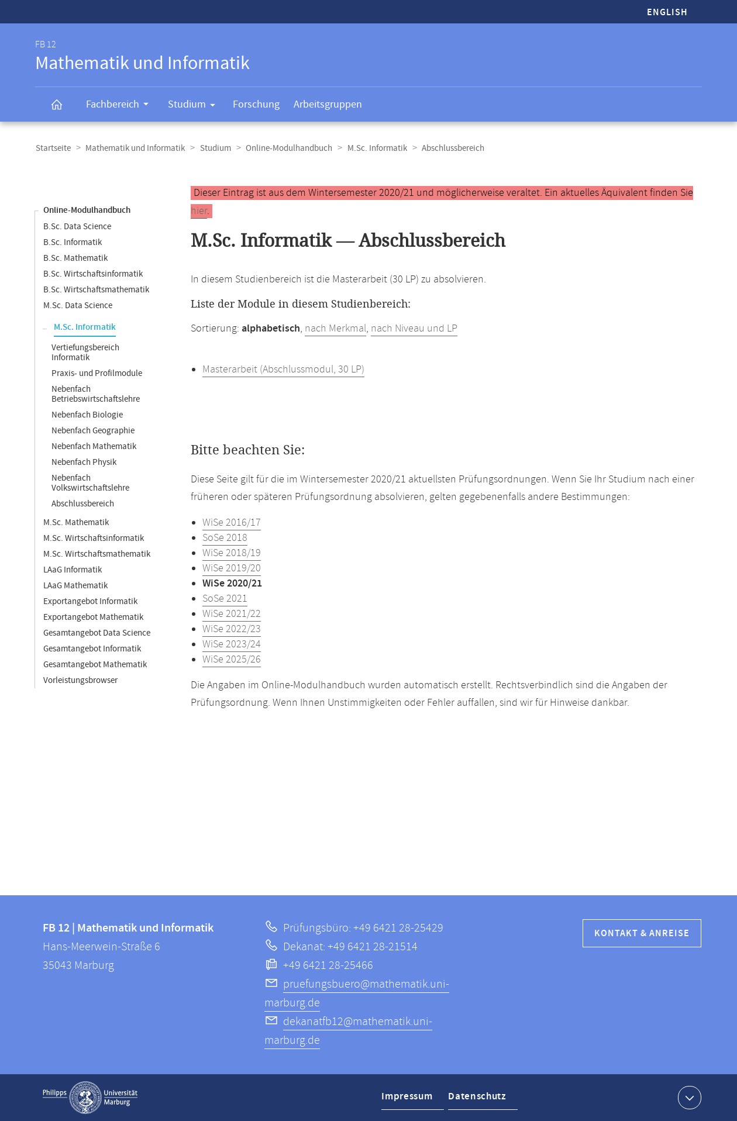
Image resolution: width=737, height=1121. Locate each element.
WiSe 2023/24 (231, 644)
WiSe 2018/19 (231, 553)
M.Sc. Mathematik (76, 522)
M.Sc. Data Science (77, 305)
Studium (195, 106)
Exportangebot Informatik (90, 601)
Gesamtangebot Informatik (92, 648)
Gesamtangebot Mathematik (95, 664)
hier (199, 211)
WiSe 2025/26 (231, 660)
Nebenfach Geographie (93, 430)
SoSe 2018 (224, 538)
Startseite (52, 148)
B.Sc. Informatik (72, 242)
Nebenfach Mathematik (93, 446)
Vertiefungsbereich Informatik (85, 352)
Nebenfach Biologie (87, 414)
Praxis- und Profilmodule (96, 373)
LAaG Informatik (72, 569)
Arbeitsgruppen (328, 104)
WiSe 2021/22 (231, 614)
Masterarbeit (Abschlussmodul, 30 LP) (283, 370)
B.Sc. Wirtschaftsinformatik (93, 274)
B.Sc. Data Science (77, 226)
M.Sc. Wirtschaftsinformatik (93, 538)
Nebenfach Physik (83, 462)
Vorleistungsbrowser (80, 680)
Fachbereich (121, 106)
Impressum (408, 1100)
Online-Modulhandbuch (286, 148)
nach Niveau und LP (414, 329)
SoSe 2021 (224, 599)
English (667, 12)
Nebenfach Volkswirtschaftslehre (90, 483)
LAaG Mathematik (75, 585)
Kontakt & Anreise (642, 933)
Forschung (256, 104)
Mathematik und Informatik (134, 148)
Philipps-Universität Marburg (90, 1097)
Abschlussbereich (82, 503)
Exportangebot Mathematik (93, 617)
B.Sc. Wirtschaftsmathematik (96, 289)
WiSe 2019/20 (231, 568)
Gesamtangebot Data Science (96, 633)
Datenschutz (478, 1100)
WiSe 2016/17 (231, 523)
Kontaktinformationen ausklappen (688, 1097)
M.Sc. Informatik (373, 148)
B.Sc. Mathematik (75, 258)
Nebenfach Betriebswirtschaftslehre (95, 394)
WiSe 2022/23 (231, 629)
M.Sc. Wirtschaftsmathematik (96, 554)
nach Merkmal (335, 329)
